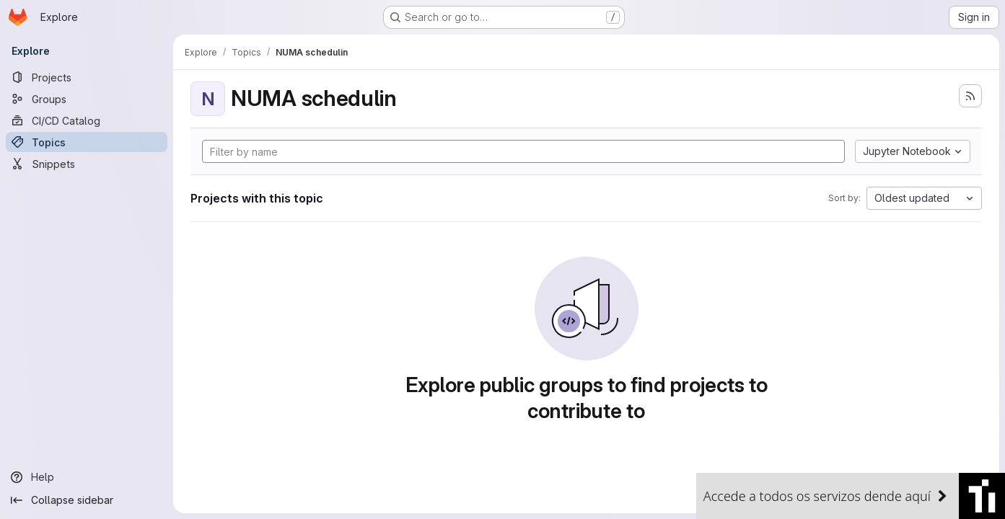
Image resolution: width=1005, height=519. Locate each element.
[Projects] (86, 77)
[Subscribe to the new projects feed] (970, 95)
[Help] (86, 477)
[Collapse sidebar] (86, 500)
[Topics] (86, 142)
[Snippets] (86, 164)
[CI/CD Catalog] (86, 120)
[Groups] (86, 99)
